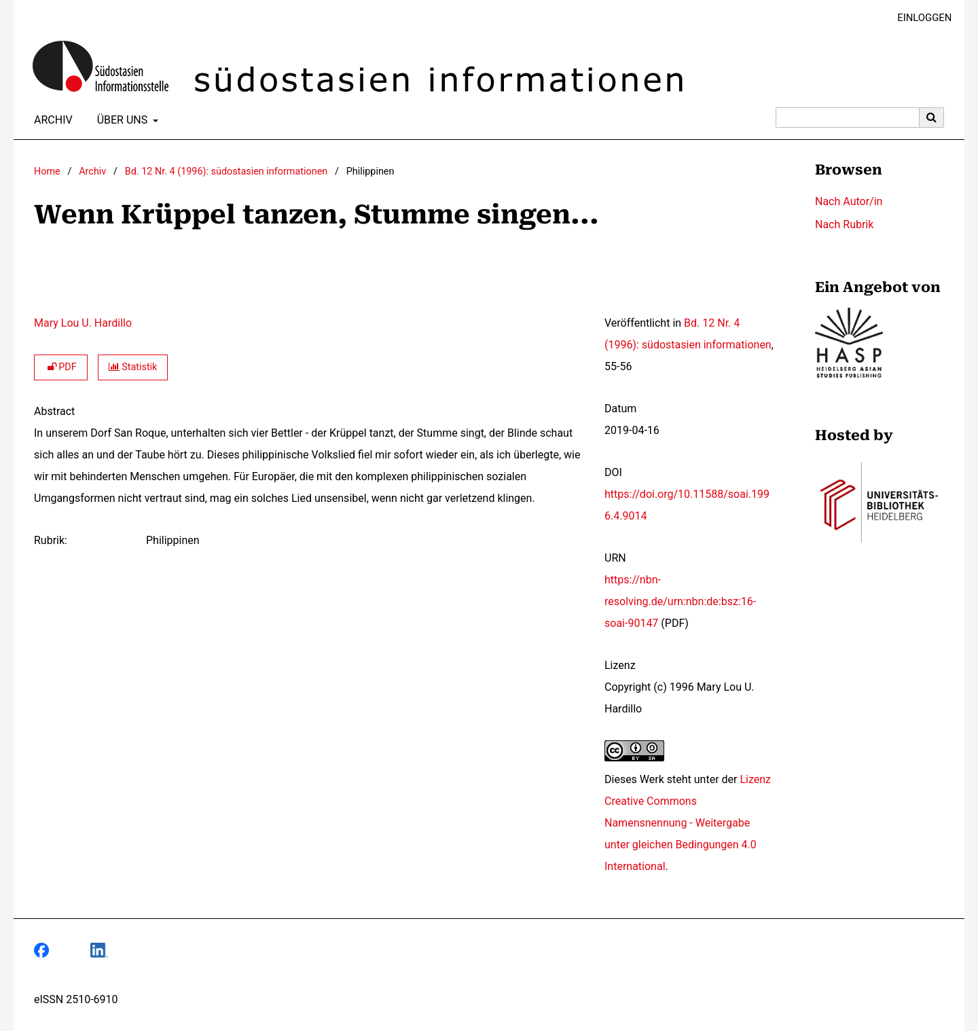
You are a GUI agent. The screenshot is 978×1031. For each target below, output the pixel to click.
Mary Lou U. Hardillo (83, 322)
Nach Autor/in (848, 201)
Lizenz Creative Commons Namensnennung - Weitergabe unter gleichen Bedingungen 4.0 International (687, 823)
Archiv (51, 120)
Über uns (121, 120)
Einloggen (919, 18)
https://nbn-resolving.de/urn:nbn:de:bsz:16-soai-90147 (680, 601)
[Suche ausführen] (932, 117)
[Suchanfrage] (848, 117)
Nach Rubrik (844, 224)
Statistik (133, 367)
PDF (61, 367)
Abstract (54, 411)
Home (47, 171)
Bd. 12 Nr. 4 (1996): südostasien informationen (226, 171)
